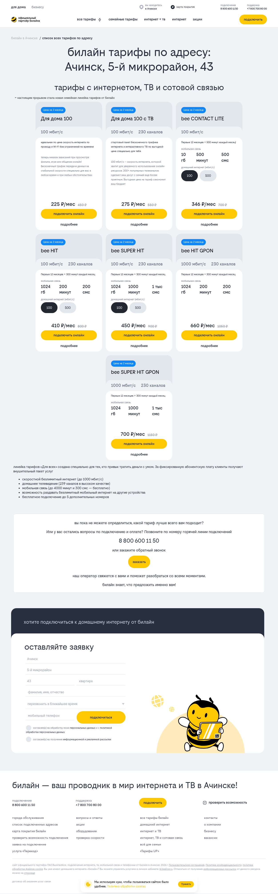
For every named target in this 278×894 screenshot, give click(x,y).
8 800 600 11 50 (229, 8)
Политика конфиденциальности (224, 865)
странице (29, 873)
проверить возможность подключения (40, 837)
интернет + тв (154, 19)
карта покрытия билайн (29, 831)
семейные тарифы (123, 19)
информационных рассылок (219, 869)
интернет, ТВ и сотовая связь (161, 837)
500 (208, 175)
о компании (212, 824)
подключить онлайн (69, 214)
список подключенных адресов (35, 824)
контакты (210, 818)
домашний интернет (155, 824)
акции (197, 19)
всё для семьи (150, 844)
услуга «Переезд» (25, 851)
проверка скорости (90, 837)
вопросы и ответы (89, 818)
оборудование (86, 831)
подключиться (101, 717)
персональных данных (82, 728)
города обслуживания (28, 818)
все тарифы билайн (154, 818)
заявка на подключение (29, 844)
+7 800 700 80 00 (257, 8)
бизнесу (210, 831)
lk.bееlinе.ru (166, 869)
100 (189, 175)
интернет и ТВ (150, 831)
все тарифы (89, 19)
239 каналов (69, 483)
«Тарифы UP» (149, 851)
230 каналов (150, 132)
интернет (179, 19)
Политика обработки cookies (126, 886)
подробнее (68, 224)
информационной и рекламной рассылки (87, 739)
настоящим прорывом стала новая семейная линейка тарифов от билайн (64, 97)
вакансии (210, 837)
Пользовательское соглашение (187, 865)
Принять (186, 884)
